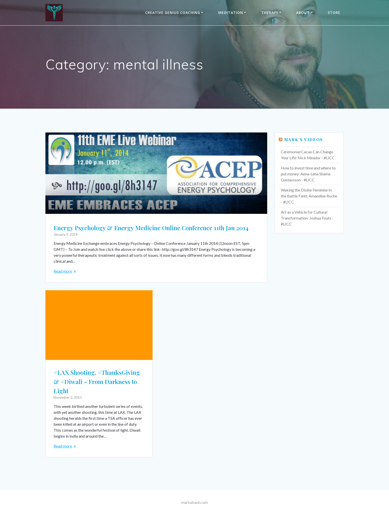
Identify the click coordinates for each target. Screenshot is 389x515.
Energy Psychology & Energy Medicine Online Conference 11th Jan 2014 (151, 228)
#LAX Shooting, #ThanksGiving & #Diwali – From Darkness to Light (97, 381)
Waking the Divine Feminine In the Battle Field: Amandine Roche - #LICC (309, 196)
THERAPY (269, 12)
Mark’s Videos (303, 139)
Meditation (230, 12)
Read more (63, 271)
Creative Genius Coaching (172, 12)
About (303, 12)
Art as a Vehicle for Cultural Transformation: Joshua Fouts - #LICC (307, 218)
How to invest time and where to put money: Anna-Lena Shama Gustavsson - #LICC (308, 173)
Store (334, 12)
